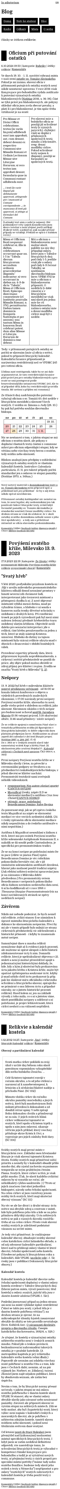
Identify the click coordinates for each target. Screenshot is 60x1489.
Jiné (37, 1040)
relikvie (5, 69)
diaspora (43, 528)
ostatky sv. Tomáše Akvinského (35, 79)
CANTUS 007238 (19, 788)
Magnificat (14, 792)
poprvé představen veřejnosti (19, 689)
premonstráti (9, 565)
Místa (34, 29)
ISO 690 (30, 531)
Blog (44, 21)
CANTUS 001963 (27, 798)
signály (52, 528)
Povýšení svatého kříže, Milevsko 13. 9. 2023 (32, 548)
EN (57, 2)
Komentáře (19, 69)
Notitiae (27, 98)
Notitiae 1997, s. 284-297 (15, 739)
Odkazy (21, 29)
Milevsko (23, 565)
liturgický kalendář (12, 1043)
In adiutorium (10, 2)
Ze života (41, 561)
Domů (7, 21)
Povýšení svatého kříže (42, 565)
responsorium (33, 785)
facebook (26, 528)
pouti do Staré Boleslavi (29, 1432)
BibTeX (12, 531)
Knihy (7, 29)
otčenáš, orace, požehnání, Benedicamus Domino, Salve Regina (30, 803)
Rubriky (41, 66)
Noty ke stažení (26, 21)
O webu (48, 29)
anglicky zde (39, 1258)
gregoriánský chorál (23, 568)
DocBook (21, 531)
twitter (34, 528)
